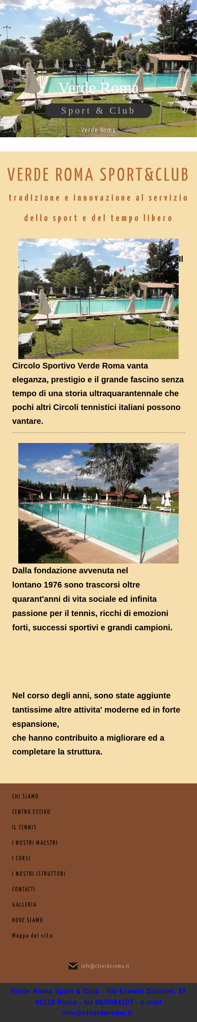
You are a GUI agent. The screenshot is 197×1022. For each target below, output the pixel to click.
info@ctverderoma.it (105, 966)
